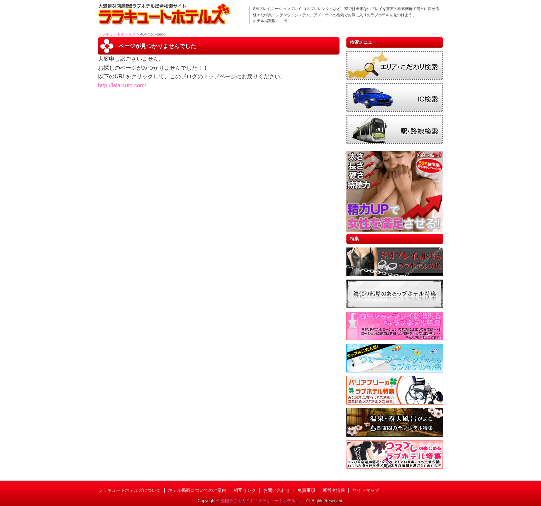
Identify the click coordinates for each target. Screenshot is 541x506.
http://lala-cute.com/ (122, 85)
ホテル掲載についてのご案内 (197, 490)
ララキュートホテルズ (117, 34)
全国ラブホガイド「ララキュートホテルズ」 (262, 500)
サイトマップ (365, 490)
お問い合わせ (276, 490)
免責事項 (306, 490)
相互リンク (245, 490)
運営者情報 (334, 490)
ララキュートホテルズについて (129, 490)
